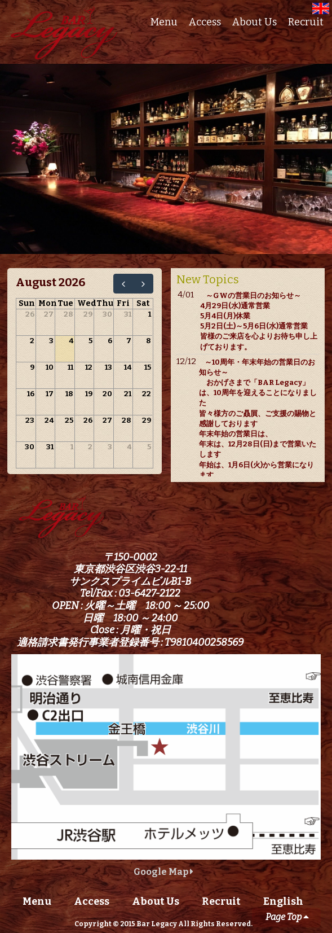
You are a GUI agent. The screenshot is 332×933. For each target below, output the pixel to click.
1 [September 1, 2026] (71, 447)
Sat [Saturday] (142, 303)
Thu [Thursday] (104, 303)
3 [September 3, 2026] (110, 447)
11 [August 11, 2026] (70, 367)
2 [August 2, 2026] (32, 340)
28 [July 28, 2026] (68, 314)
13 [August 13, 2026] (108, 367)
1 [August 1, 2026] (149, 314)
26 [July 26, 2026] (29, 314)
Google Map (163, 871)
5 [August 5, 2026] (90, 340)
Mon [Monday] (47, 303)
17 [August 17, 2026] (50, 393)
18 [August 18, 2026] (69, 393)
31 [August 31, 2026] (50, 447)
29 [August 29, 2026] (146, 420)
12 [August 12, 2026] (88, 367)
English (283, 901)
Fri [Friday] (123, 303)
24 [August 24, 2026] (49, 420)
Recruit (306, 22)
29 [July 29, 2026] (87, 314)
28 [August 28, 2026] (126, 420)
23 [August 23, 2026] (29, 420)
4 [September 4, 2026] (129, 447)
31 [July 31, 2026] (127, 314)
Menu (164, 22)
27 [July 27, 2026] (49, 314)
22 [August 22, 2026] (146, 393)
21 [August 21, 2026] (127, 393)
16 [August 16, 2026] (30, 393)
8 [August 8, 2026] (148, 340)
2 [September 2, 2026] (90, 447)
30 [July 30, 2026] (107, 314)
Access (205, 22)
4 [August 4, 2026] (71, 340)
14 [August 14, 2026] (127, 367)
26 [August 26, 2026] (87, 420)
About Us (254, 22)
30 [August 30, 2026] (29, 447)
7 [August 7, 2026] (128, 340)
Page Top (287, 917)
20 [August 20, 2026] (107, 393)
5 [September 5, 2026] (149, 447)
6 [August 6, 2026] (110, 340)
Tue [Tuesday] (65, 303)
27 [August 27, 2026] (107, 420)
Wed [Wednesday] (86, 303)
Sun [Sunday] (27, 303)
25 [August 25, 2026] (69, 420)
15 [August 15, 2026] (147, 367)
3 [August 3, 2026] (51, 340)
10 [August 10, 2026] (50, 367)
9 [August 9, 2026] (32, 367)
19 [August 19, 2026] (88, 393)
